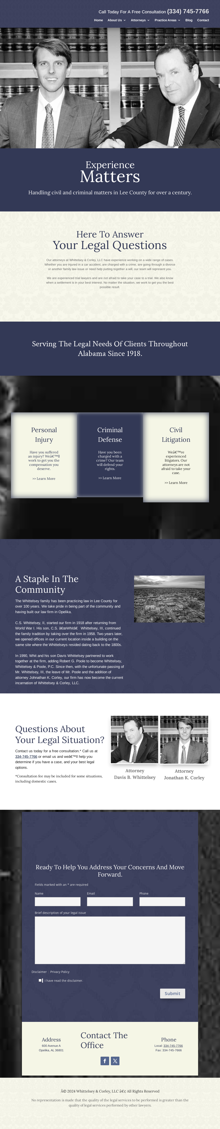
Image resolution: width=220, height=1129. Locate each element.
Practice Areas (165, 20)
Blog (188, 20)
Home (98, 20)
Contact (203, 20)
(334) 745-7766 (188, 11)
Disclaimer (39, 972)
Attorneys (138, 20)
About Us (115, 20)
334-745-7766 (26, 757)
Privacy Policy (59, 972)
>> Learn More (43, 478)
